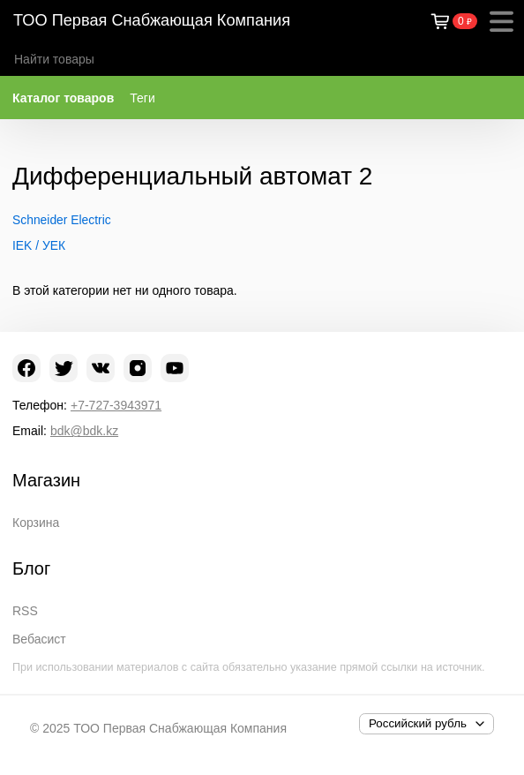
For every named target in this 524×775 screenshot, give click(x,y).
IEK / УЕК (38, 245)
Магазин (46, 480)
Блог (31, 568)
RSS (25, 611)
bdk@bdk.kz (84, 431)
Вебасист (39, 639)
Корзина (35, 522)
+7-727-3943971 (116, 405)
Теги (142, 98)
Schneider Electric (61, 220)
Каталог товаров (63, 98)
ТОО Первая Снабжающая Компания (151, 20)
